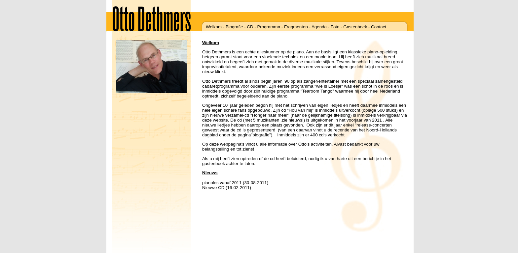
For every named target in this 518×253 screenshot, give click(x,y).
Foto (335, 26)
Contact (378, 26)
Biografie (234, 26)
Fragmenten (296, 26)
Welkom (214, 26)
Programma (268, 26)
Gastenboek (355, 26)
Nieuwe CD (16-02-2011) (226, 187)
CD (250, 26)
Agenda (319, 26)
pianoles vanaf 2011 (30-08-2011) (235, 182)
